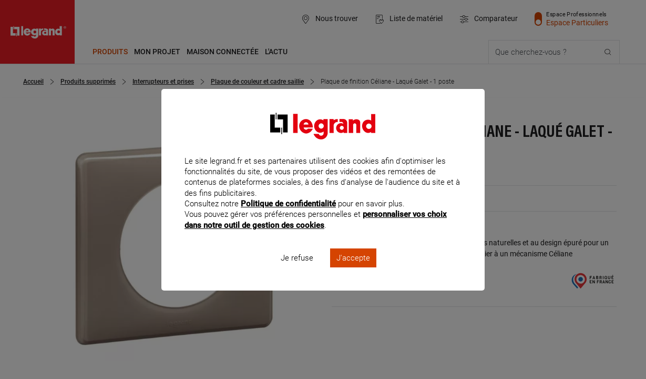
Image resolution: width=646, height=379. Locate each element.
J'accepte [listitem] (353, 271)
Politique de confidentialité (288, 218)
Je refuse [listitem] (297, 271)
